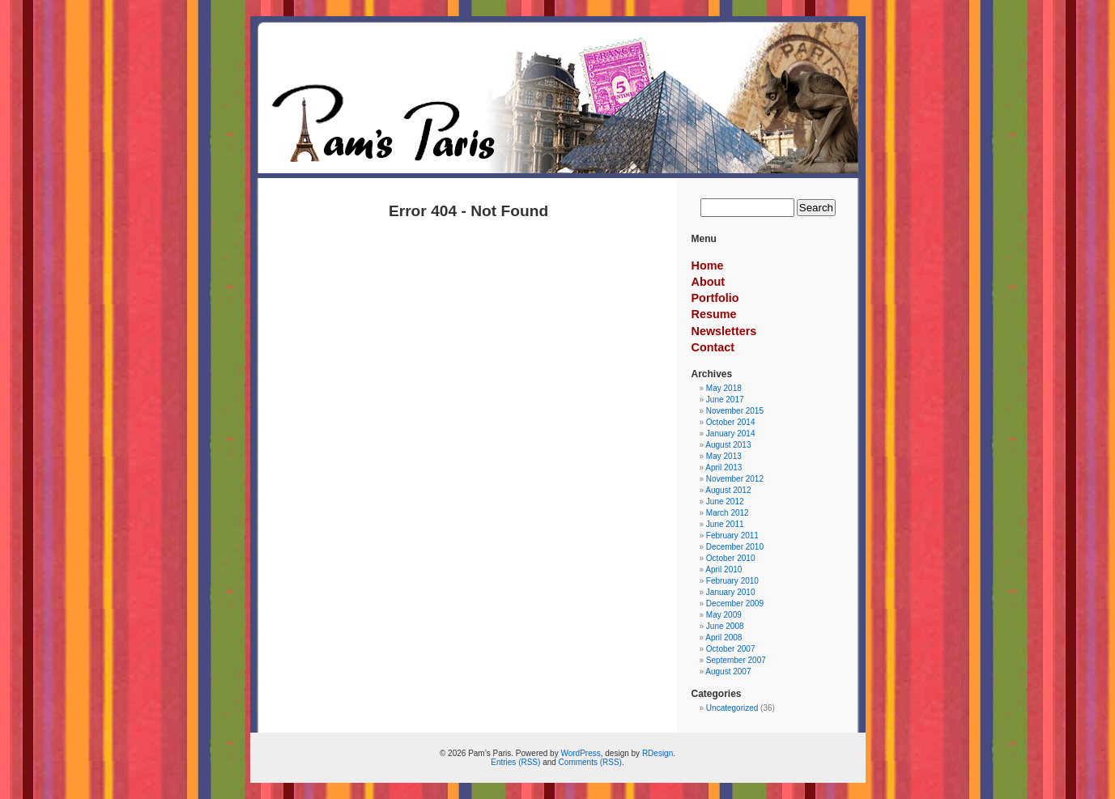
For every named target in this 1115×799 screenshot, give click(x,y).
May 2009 (724, 614)
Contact (713, 347)
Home (708, 265)
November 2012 (735, 478)
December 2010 (735, 546)
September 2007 (736, 660)
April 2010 (723, 569)
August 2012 (728, 490)
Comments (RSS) (590, 762)
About (709, 281)
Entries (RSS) (515, 762)
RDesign (657, 753)
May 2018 (724, 388)
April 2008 (723, 637)
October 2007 (730, 648)
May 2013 (724, 456)
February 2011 (732, 535)
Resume (714, 314)
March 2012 (727, 512)
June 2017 (725, 399)
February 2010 (732, 580)
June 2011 (725, 524)
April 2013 (723, 467)
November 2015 (735, 410)
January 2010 (730, 592)
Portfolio (715, 297)
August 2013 (728, 444)
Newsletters (724, 331)
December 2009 (735, 603)
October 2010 (730, 558)
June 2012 (725, 501)
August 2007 (728, 671)
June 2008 (725, 626)
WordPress (580, 753)
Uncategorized (732, 707)
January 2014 (730, 433)
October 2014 (730, 422)
